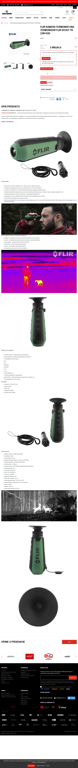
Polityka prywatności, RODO (28, 671)
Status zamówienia (26, 695)
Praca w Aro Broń (6, 676)
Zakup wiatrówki (5, 690)
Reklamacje (24, 701)
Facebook (74, 4)
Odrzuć (47, 765)
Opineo (62, 689)
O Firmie (53, 4)
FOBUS (64, 18)
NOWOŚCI (4, 18)
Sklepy (65, 4)
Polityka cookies (25, 674)
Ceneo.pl (55, 689)
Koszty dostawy (46, 89)
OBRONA (28, 18)
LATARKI (57, 18)
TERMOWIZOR (4, 113)
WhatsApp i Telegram (7, 678)
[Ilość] (47, 73)
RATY (22, 692)
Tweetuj (60, 99)
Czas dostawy (24, 694)
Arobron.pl (13, 705)
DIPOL (42, 38)
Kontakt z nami (59, 4)
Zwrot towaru (24, 699)
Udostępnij (57, 99)
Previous (2, 656)
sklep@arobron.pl (28, 4)
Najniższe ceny (5, 674)
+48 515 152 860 (14, 4)
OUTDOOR (43, 18)
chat (71, 698)
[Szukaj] (29, 12)
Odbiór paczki (24, 703)
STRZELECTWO (19, 18)
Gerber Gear (71, 19)
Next (76, 656)
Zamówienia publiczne (7, 680)
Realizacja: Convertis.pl (70, 732)
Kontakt (3, 5)
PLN (75, 7)
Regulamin (24, 673)
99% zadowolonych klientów (8, 673)
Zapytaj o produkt (46, 68)
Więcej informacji (41, 765)
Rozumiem (31, 765)
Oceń (75, 38)
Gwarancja (24, 697)
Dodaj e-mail (46, 58)
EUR (70, 7)
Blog (69, 4)
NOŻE (50, 18)
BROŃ (10, 18)
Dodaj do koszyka (58, 77)
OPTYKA (36, 18)
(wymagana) (57, 687)
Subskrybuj (73, 677)
